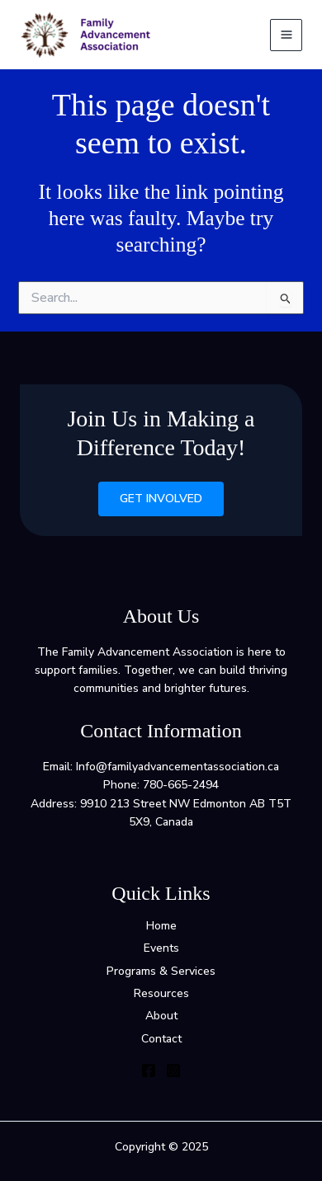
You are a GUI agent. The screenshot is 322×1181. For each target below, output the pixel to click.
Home (161, 926)
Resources (161, 993)
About (161, 1015)
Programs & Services (161, 971)
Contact (161, 1039)
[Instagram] (173, 1070)
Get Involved (161, 498)
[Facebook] (148, 1070)
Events (161, 948)
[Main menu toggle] (286, 35)
